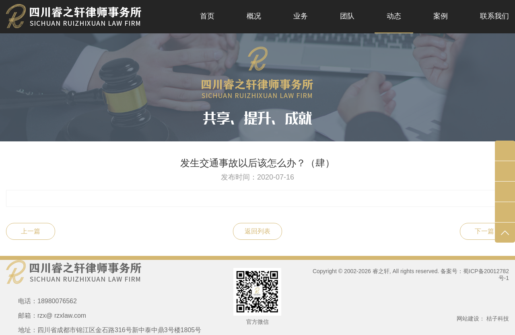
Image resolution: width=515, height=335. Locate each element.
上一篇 (30, 231)
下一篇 (484, 231)
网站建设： (471, 318)
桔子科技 (497, 318)
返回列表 (257, 231)
